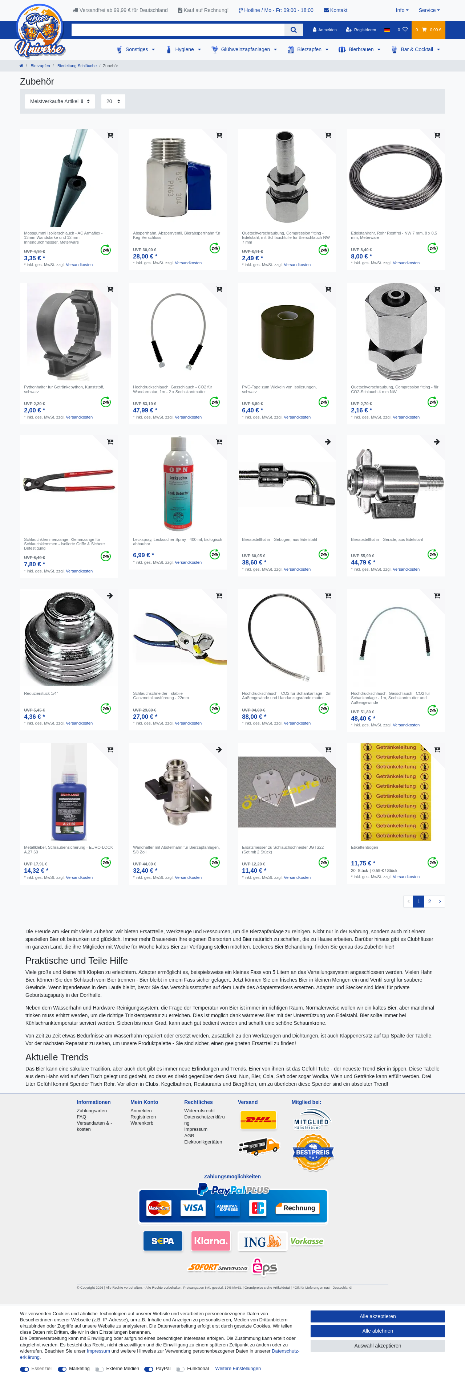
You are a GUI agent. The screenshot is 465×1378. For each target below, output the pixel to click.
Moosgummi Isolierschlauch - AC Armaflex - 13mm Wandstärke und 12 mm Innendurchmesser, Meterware (63, 237)
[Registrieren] (361, 30)
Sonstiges (137, 49)
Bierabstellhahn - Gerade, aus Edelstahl (387, 539)
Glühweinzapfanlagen (246, 49)
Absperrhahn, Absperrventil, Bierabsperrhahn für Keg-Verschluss (176, 235)
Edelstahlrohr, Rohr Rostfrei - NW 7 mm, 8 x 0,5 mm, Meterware (394, 235)
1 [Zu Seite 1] (418, 901)
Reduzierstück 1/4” (41, 693)
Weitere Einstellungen (238, 1368)
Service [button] (427, 10)
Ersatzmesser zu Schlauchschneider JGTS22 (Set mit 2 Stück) (283, 849)
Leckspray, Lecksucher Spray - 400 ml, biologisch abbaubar (177, 541)
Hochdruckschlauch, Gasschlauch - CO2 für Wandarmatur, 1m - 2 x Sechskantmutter (172, 389)
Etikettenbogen (364, 847)
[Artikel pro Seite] (113, 101)
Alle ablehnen (378, 1331)
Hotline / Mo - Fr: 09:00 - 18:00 (276, 10)
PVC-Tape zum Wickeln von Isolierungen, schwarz (279, 389)
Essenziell (42, 1368)
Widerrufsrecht (199, 1110)
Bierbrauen (362, 49)
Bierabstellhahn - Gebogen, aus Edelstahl (279, 539)
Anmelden (140, 1110)
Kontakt (335, 10)
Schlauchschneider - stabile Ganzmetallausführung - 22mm (161, 695)
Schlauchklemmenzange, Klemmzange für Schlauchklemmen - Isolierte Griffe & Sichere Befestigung (64, 544)
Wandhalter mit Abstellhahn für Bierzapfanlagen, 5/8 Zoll (176, 849)
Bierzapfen (310, 49)
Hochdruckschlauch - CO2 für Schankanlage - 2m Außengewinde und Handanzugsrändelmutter (286, 695)
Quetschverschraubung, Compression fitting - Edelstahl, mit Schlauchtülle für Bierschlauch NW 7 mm (286, 237)
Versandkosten (79, 264)
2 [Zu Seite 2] (429, 901)
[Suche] (293, 30)
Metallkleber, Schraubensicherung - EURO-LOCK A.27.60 (68, 849)
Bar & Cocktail (417, 49)
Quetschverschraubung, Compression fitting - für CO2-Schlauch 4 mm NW (394, 389)
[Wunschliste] (403, 30)
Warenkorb (141, 1123)
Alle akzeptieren (378, 1316)
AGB (189, 1135)
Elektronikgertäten (203, 1142)
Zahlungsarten (92, 1110)
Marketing (79, 1368)
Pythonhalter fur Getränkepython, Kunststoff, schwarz (64, 389)
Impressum (195, 1129)
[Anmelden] (324, 30)
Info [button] (400, 10)
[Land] (387, 30)
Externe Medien (123, 1368)
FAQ (81, 1117)
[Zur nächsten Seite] (440, 902)
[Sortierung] (60, 101)
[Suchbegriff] (178, 30)
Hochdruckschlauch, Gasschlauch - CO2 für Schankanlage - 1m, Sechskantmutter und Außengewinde (390, 698)
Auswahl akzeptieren (377, 1346)
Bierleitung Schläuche (76, 66)
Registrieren (143, 1117)
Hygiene (185, 49)
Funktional (198, 1368)
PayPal (163, 1368)
